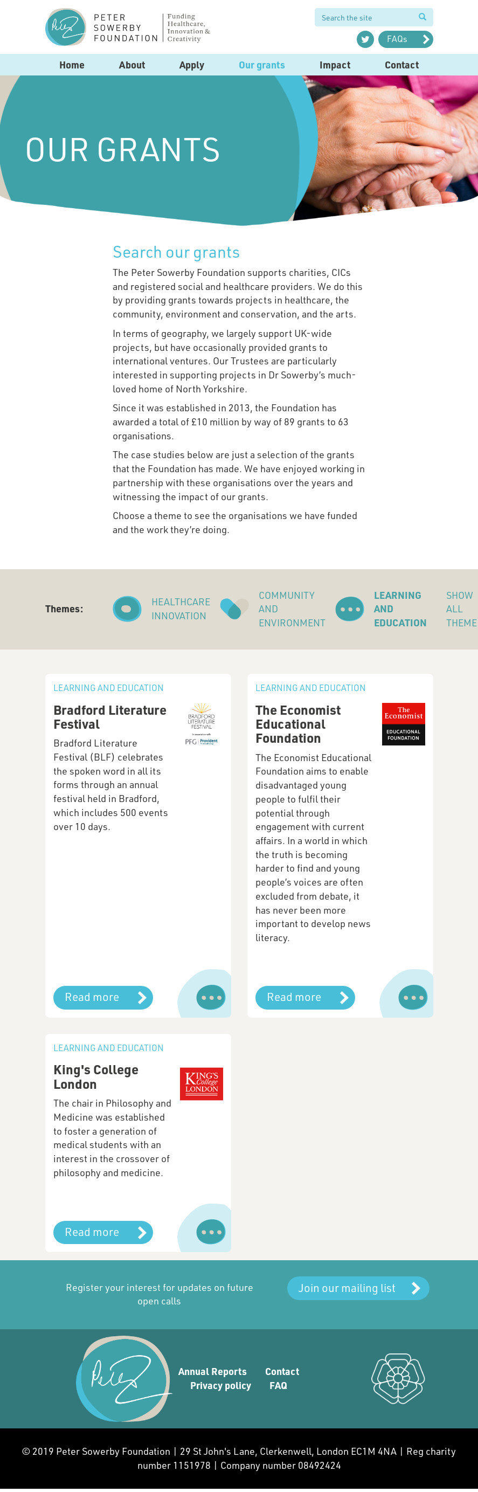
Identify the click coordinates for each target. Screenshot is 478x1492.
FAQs (397, 38)
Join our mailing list (347, 1287)
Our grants (262, 64)
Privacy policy (220, 1385)
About (132, 64)
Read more (92, 996)
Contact (402, 64)
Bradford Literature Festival (110, 716)
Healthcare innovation (180, 608)
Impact (335, 64)
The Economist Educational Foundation (298, 724)
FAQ (278, 1385)
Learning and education (400, 609)
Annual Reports (212, 1371)
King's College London (95, 1076)
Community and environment (292, 609)
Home (72, 64)
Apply (191, 64)
